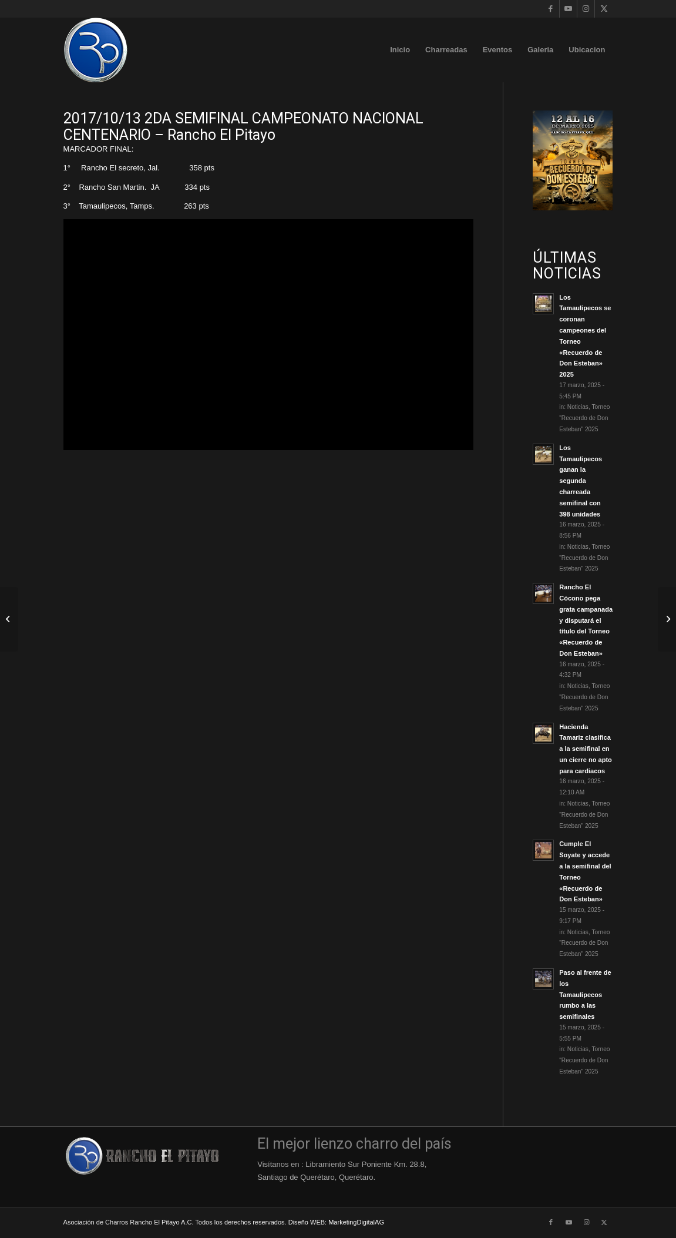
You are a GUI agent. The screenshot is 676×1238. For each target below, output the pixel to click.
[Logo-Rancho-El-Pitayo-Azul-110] (95, 50)
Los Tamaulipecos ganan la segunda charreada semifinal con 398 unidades (580, 481)
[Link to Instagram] (585, 9)
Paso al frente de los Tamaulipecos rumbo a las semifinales (585, 994)
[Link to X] (604, 9)
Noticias (577, 407)
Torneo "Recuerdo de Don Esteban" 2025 (584, 418)
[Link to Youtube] (568, 9)
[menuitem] (400, 50)
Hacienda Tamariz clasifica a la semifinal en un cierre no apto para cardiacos (585, 748)
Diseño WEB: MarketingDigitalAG (336, 1222)
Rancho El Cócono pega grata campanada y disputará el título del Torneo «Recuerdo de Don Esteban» (586, 620)
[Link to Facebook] (550, 9)
